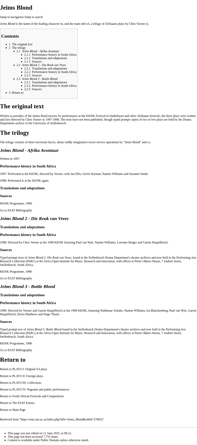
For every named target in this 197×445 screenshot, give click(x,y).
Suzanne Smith (138, 173)
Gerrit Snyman (92, 173)
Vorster (58, 173)
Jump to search (33, 17)
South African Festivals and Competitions (38, 396)
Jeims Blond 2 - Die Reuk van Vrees (34, 218)
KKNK (90, 115)
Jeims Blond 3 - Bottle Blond (27, 286)
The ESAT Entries (23, 402)
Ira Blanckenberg (157, 310)
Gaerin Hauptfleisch (155, 242)
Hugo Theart (51, 314)
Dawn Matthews (27, 314)
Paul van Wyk (84, 242)
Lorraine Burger (127, 242)
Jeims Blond (7, 23)
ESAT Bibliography (20, 210)
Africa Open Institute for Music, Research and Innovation (79, 261)
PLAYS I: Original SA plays (29, 369)
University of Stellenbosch (49, 123)
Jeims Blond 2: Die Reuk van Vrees (49, 257)
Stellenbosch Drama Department (108, 257)
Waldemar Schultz (111, 310)
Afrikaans (111, 23)
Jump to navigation (12, 17)
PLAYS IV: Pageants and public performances (40, 389)
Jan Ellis (75, 173)
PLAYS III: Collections (26, 382)
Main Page (19, 409)
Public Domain (50, 440)
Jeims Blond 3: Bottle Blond (44, 329)
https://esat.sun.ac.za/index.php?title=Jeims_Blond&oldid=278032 (62, 419)
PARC (30, 261)
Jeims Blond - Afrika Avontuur (29, 150)
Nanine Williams (112, 173)
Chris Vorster (137, 23)
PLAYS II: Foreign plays (27, 376)
